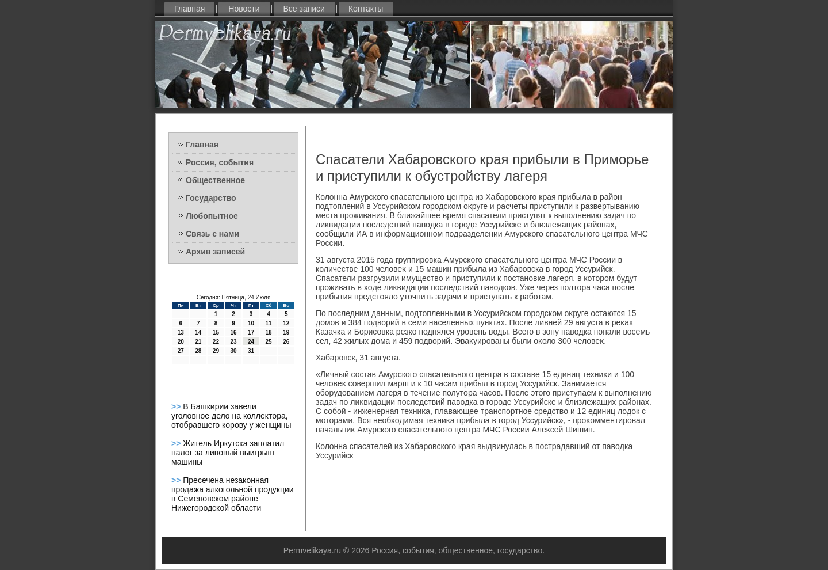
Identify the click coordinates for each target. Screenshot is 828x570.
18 (269, 332)
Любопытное (212, 216)
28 (198, 351)
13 (181, 332)
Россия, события (220, 162)
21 (198, 342)
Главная (189, 8)
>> (177, 406)
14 (198, 332)
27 (181, 351)
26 (286, 342)
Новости (243, 8)
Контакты (365, 8)
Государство (211, 198)
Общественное (215, 180)
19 (286, 332)
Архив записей (215, 251)
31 (251, 351)
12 (286, 323)
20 (181, 342)
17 (251, 332)
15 (216, 332)
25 (269, 342)
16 (233, 332)
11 (269, 323)
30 (233, 351)
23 (233, 342)
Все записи (304, 8)
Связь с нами (212, 233)
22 (216, 342)
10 (251, 323)
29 (216, 351)
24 (251, 342)
